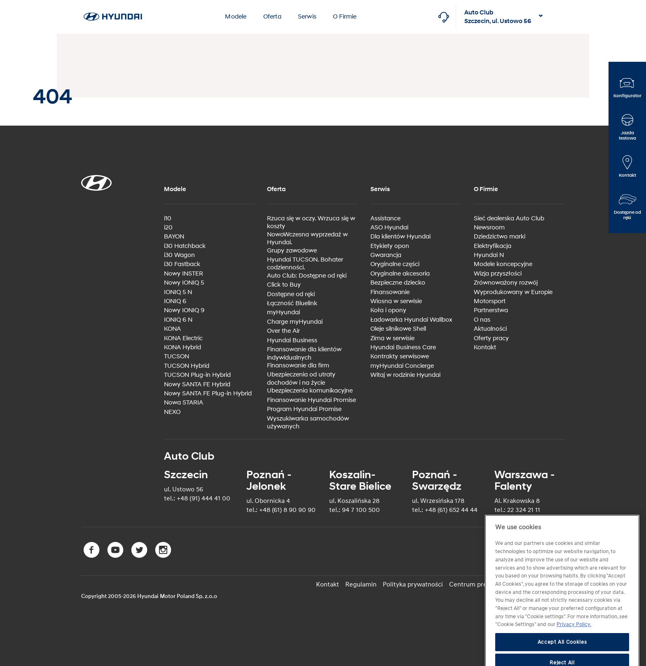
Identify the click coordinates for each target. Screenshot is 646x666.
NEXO (172, 412)
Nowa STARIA (183, 403)
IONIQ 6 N (178, 320)
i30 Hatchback (185, 246)
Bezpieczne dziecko (397, 283)
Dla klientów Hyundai (400, 237)
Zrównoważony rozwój (506, 283)
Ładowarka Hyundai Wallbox (411, 320)
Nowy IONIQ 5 (184, 283)
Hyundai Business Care (403, 347)
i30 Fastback (182, 264)
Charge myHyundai (295, 322)
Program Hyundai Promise (304, 409)
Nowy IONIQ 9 (184, 310)
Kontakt (485, 347)
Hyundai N (489, 255)
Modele (235, 17)
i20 (168, 227)
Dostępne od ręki (291, 294)
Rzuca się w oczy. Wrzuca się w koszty (311, 223)
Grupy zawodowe (292, 251)
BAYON (174, 237)
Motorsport (490, 301)
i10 (167, 218)
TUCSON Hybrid (186, 366)
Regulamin (361, 584)
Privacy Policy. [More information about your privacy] (574, 637)
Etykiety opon (389, 246)
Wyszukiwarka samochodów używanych (308, 423)
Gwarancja (385, 255)
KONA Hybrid (182, 347)
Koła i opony (388, 310)
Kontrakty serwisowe (399, 356)
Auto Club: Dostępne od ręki (306, 276)
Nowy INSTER (183, 274)
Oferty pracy (491, 338)
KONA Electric (183, 338)
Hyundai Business (292, 340)
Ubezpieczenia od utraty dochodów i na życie (301, 379)
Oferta (272, 17)
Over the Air (283, 331)
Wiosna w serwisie (396, 301)
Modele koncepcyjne (503, 264)
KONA (172, 329)
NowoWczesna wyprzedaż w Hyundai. (307, 239)
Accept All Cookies (562, 655)
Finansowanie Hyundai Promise (311, 400)
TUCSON (176, 356)
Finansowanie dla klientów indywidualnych (304, 354)
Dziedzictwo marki (499, 237)
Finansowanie (390, 292)
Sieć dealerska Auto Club (509, 218)
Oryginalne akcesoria (400, 274)
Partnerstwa (491, 310)
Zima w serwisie (392, 338)
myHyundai (283, 312)
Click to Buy (284, 285)
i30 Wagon (179, 255)
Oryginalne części (394, 264)
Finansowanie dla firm (298, 365)
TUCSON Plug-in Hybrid (197, 375)
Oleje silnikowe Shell (398, 329)
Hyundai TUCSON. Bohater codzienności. (305, 264)
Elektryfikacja (492, 246)
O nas (482, 320)
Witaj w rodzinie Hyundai (405, 375)
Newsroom (489, 227)
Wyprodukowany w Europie (513, 292)
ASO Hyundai (389, 227)
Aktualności (490, 329)
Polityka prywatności (413, 584)
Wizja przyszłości (498, 274)
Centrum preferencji (479, 584)
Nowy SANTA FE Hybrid (197, 384)
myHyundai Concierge (402, 366)
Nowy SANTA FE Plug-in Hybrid (208, 393)
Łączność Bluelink (292, 303)
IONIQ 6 (175, 301)
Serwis (307, 17)
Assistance (385, 218)
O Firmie (345, 17)
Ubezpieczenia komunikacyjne (310, 391)
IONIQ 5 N (178, 292)
